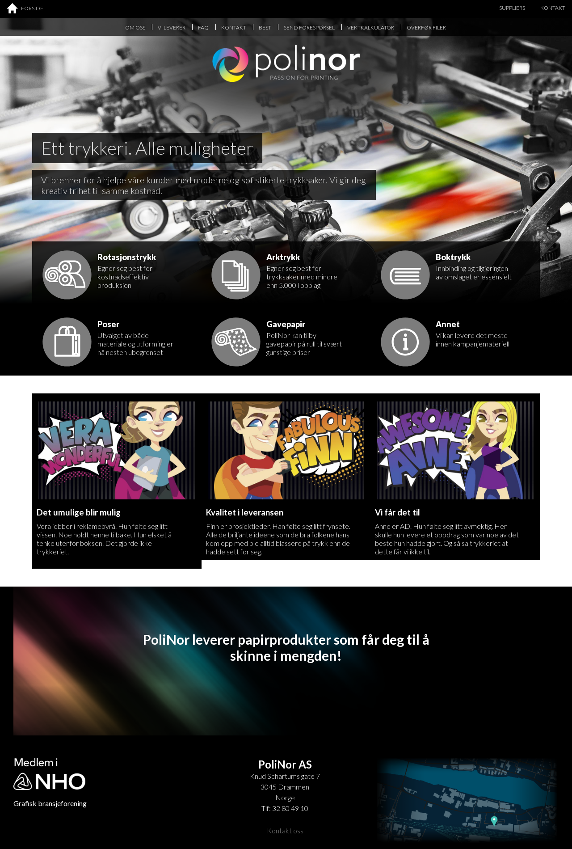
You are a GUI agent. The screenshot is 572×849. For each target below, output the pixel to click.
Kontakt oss (285, 830)
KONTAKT (552, 7)
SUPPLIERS (512, 7)
